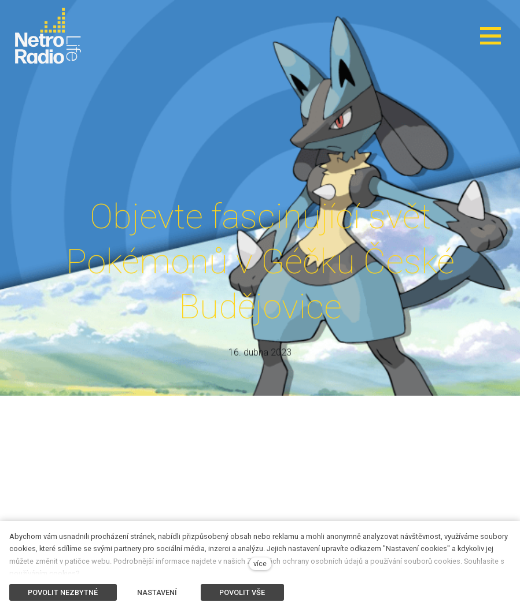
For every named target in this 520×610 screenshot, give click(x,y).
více (260, 563)
